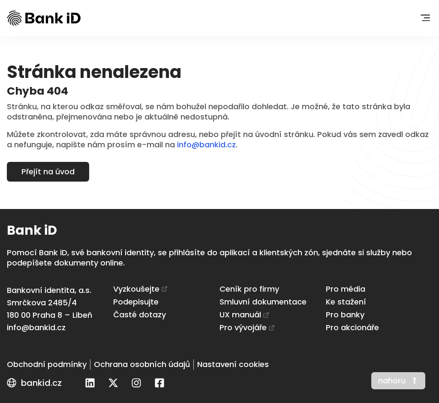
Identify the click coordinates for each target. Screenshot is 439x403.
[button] (425, 18)
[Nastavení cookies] (233, 364)
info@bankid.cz (206, 144)
